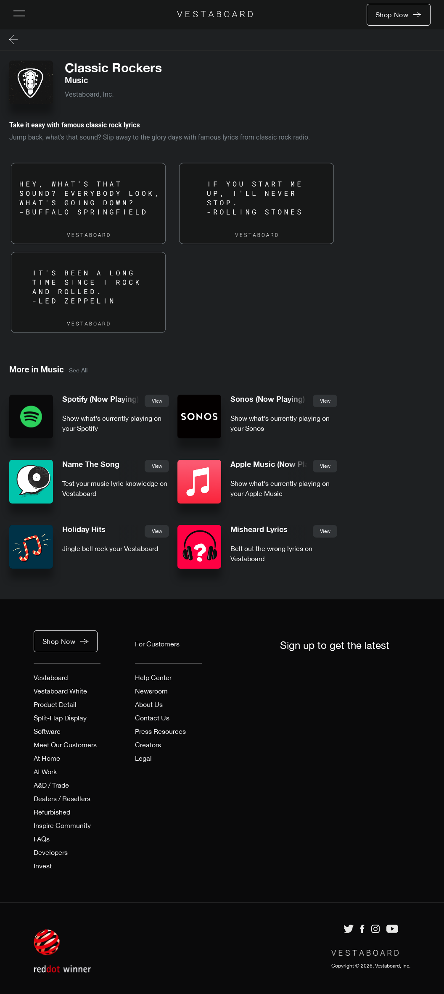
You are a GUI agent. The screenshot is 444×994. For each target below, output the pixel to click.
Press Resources (160, 731)
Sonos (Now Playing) (267, 399)
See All (78, 370)
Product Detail (55, 704)
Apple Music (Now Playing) (278, 464)
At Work (45, 771)
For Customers (157, 644)
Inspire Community (62, 825)
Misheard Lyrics (259, 529)
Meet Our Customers (65, 745)
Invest (43, 866)
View (157, 401)
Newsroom (151, 691)
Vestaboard (51, 677)
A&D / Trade (51, 785)
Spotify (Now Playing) (100, 399)
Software (47, 731)
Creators (148, 745)
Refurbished (52, 812)
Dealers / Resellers (62, 798)
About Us (149, 704)
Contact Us (152, 718)
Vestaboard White (60, 691)
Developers (51, 852)
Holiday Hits (84, 529)
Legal (143, 758)
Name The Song (90, 464)
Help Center (153, 677)
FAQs (42, 839)
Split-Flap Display (60, 718)
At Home (47, 758)
